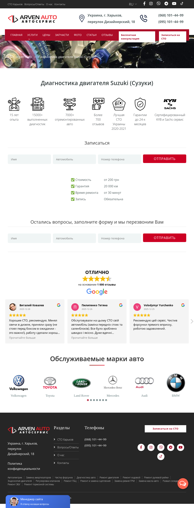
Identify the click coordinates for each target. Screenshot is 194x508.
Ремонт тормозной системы (39, 488)
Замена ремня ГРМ (124, 485)
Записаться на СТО (170, 36)
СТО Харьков (15, 4)
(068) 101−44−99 (171, 15)
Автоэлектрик (15, 481)
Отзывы (107, 35)
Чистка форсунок (64, 481)
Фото (78, 35)
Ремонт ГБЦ (70, 485)
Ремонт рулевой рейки (156, 481)
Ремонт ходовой (131, 481)
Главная (16, 35)
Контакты (59, 4)
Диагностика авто (86, 481)
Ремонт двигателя (109, 481)
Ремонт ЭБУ (14, 488)
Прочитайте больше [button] (22, 342)
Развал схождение (172, 485)
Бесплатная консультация (130, 36)
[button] (192, 327)
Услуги (32, 35)
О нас (49, 4)
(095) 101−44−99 (171, 22)
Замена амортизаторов (38, 481)
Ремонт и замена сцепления (95, 485)
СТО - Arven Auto (20, 57)
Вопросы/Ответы (34, 4)
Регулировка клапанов (48, 485)
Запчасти (62, 35)
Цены (46, 35)
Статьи (92, 35)
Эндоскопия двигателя (20, 485)
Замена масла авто (149, 485)
